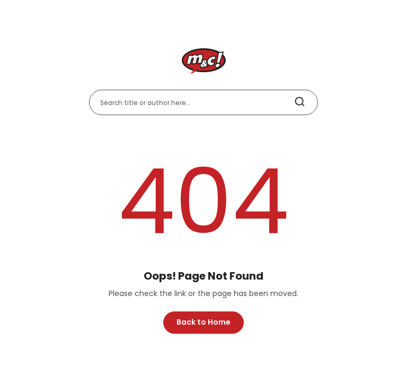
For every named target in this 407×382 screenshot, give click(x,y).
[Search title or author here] (203, 102)
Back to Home (203, 322)
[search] (299, 102)
